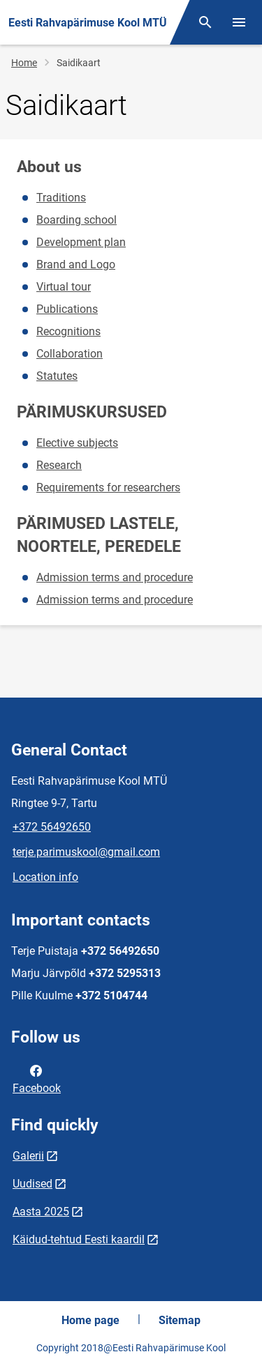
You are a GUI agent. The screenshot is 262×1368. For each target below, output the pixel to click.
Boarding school (76, 219)
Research (59, 465)
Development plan (81, 242)
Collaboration (69, 353)
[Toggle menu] (239, 22)
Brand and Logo (75, 264)
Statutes (57, 376)
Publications (67, 309)
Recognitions (68, 331)
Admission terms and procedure (114, 577)
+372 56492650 (52, 826)
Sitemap (180, 1320)
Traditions (61, 197)
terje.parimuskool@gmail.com (86, 852)
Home (24, 62)
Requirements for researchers (108, 487)
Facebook (37, 1078)
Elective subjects (77, 442)
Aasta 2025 (41, 1211)
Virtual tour (63, 286)
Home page (90, 1320)
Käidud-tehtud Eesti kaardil (79, 1239)
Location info (45, 877)
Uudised (32, 1183)
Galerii (28, 1155)
